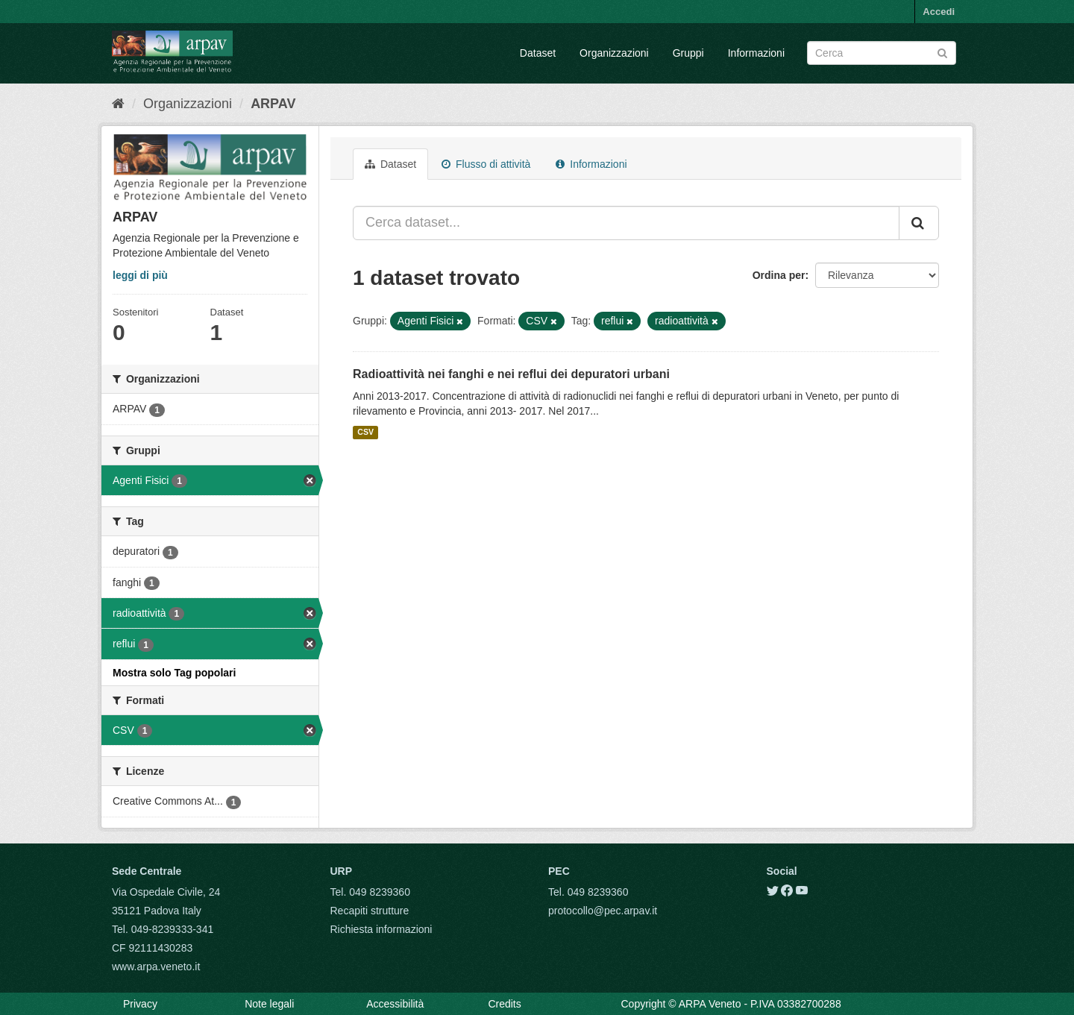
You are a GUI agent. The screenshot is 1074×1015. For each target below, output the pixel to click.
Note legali (269, 1004)
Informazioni (756, 53)
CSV (365, 432)
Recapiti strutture (369, 911)
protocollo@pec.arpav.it (602, 911)
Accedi (939, 11)
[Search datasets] (881, 53)
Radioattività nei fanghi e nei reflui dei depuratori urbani (511, 374)
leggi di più (140, 275)
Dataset (538, 53)
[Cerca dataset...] (626, 223)
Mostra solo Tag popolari (174, 673)
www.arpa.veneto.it (156, 966)
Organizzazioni (614, 53)
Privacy (140, 1004)
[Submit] (942, 51)
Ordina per (779, 275)
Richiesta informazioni (381, 929)
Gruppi (688, 53)
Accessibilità (395, 1004)
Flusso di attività (486, 164)
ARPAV (273, 103)
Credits (504, 1004)
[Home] (118, 103)
